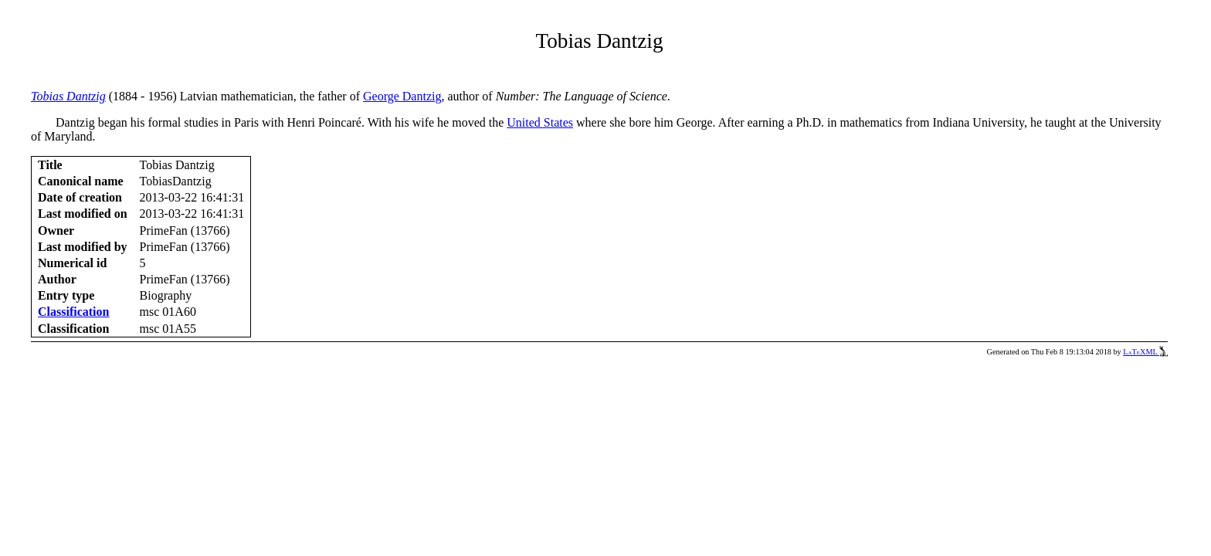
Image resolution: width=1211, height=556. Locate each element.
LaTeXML (1145, 352)
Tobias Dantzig (68, 96)
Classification (73, 311)
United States (540, 122)
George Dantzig (402, 96)
